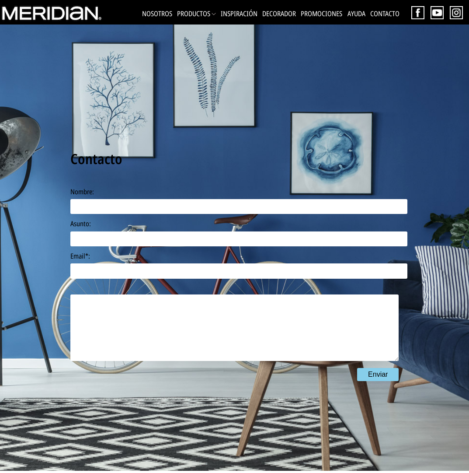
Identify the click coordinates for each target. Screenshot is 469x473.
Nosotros (157, 13)
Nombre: (82, 191)
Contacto (385, 13)
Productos (196, 13)
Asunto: (80, 223)
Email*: (80, 256)
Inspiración (239, 13)
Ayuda (356, 13)
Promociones (321, 13)
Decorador (279, 13)
